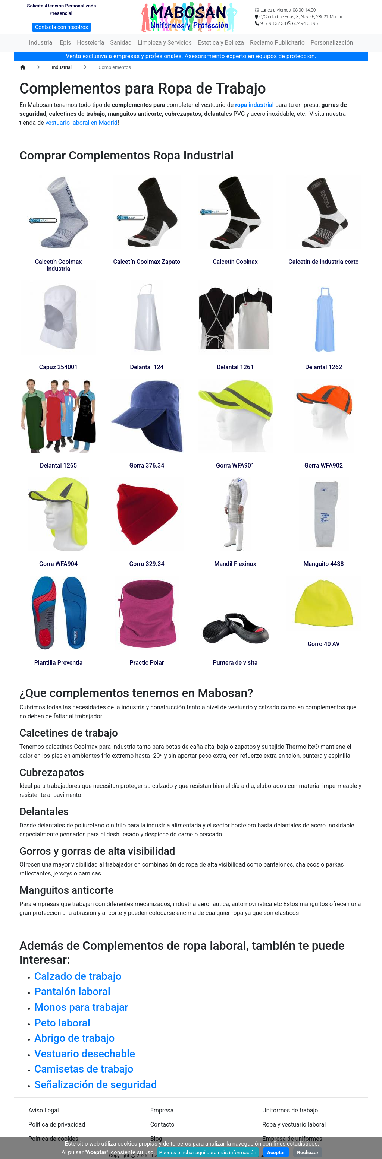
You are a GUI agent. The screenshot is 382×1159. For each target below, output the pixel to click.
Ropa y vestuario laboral (294, 1124)
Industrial (41, 42)
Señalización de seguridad (95, 1085)
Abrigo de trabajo (74, 1038)
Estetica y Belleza (221, 42)
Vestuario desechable (84, 1054)
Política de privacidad (56, 1124)
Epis (65, 42)
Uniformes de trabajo (290, 1110)
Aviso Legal (43, 1110)
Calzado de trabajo (78, 976)
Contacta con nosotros (61, 27)
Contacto (162, 1124)
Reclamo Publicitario (277, 42)
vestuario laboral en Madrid (81, 122)
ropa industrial (254, 104)
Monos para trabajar (81, 1007)
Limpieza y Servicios (165, 42)
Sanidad (121, 42)
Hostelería (90, 42)
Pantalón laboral (72, 991)
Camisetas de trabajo (83, 1069)
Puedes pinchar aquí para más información (208, 1152)
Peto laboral (62, 1023)
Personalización (332, 42)
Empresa (162, 1110)
